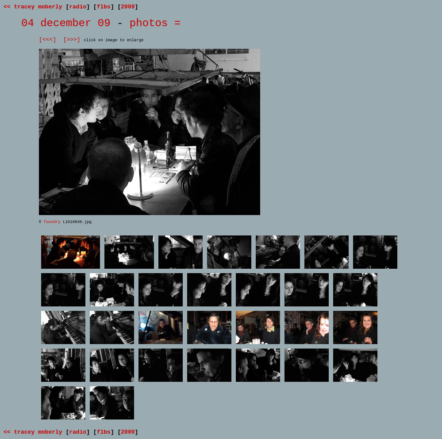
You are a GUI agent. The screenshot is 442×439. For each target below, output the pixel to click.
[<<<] (47, 39)
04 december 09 (66, 23)
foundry (52, 222)
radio (77, 7)
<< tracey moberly (33, 7)
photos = (155, 23)
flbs (104, 7)
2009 (128, 7)
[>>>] (72, 39)
